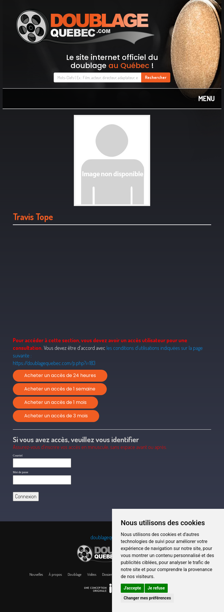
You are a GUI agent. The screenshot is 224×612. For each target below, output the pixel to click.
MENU (206, 98)
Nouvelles (36, 574)
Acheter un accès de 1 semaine (59, 388)
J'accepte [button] (132, 588)
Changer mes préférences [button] (147, 598)
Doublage (74, 574)
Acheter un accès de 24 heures (60, 375)
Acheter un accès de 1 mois (55, 402)
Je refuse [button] (156, 588)
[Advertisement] (112, 288)
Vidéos (91, 574)
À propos (55, 574)
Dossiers (107, 574)
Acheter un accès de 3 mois (56, 415)
